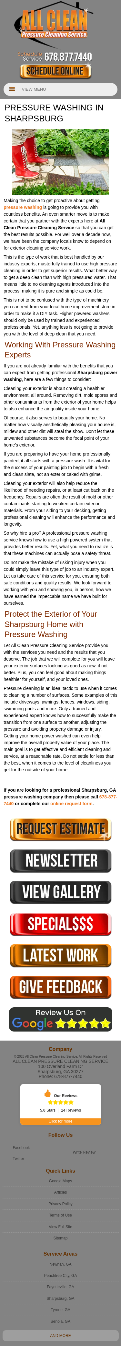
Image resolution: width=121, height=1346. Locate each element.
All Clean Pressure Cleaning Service (60, 1061)
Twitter (18, 1147)
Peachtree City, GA (60, 1264)
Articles (60, 1180)
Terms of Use (60, 1203)
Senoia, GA (60, 1309)
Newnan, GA (60, 1252)
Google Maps (60, 1169)
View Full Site (60, 1215)
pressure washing (23, 207)
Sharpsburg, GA (60, 1286)
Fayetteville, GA (60, 1275)
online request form (71, 803)
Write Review (84, 1140)
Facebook (21, 1136)
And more (60, 1324)
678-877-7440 (68, 1076)
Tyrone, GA (60, 1298)
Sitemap (60, 1226)
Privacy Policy (60, 1192)
